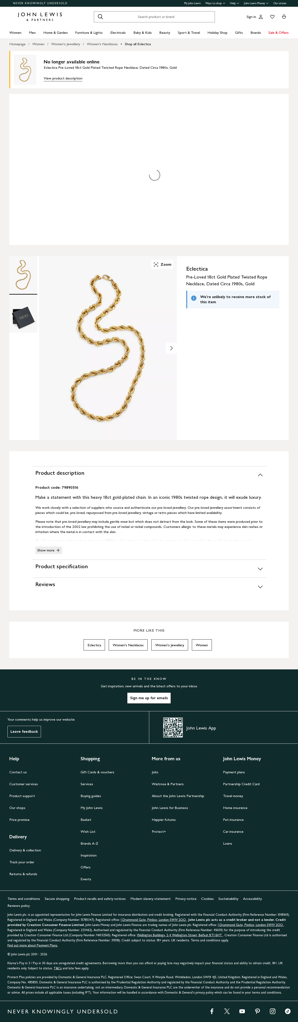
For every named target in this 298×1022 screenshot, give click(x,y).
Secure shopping (57, 898)
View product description (63, 78)
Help (234, 3)
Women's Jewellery (65, 44)
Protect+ (159, 831)
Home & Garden (55, 32)
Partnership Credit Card (241, 784)
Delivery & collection (25, 850)
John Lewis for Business (170, 807)
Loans (227, 843)
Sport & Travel (189, 32)
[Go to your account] (260, 16)
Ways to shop (215, 3)
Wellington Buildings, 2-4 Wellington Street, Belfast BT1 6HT (180, 935)
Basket (86, 819)
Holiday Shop (217, 32)
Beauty (164, 32)
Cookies (207, 898)
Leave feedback (24, 731)
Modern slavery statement (150, 898)
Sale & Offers (278, 32)
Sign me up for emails (149, 698)
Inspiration (89, 855)
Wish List (88, 831)
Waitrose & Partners (168, 784)
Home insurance (235, 807)
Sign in (251, 16)
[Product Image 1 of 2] (23, 274)
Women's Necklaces (102, 44)
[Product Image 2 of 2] (23, 314)
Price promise (19, 819)
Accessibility (252, 898)
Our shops (17, 807)
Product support (22, 796)
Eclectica (94, 645)
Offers (86, 867)
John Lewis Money (256, 3)
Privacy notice (185, 898)
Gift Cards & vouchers (97, 772)
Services (87, 784)
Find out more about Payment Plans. (32, 945)
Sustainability (228, 898)
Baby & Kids (142, 32)
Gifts (239, 32)
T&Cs (58, 968)
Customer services (23, 784)
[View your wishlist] (271, 16)
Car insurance (233, 831)
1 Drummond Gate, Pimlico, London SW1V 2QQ (154, 920)
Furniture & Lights (89, 32)
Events (86, 879)
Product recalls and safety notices (100, 898)
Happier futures (164, 819)
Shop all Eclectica (138, 44)
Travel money (233, 796)
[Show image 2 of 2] (171, 348)
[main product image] (29, 70)
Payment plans (234, 772)
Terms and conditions (23, 898)
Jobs (155, 772)
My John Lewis (192, 3)
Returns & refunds (23, 874)
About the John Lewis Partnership (178, 796)
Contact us (18, 772)
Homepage (17, 44)
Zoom (162, 264)
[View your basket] (284, 16)
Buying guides (91, 796)
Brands (256, 32)
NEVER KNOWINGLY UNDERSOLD (40, 3)
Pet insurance (233, 819)
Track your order (21, 862)
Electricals (118, 32)
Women (15, 32)
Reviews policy (18, 905)
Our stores (279, 3)
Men (32, 32)
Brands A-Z (89, 843)
